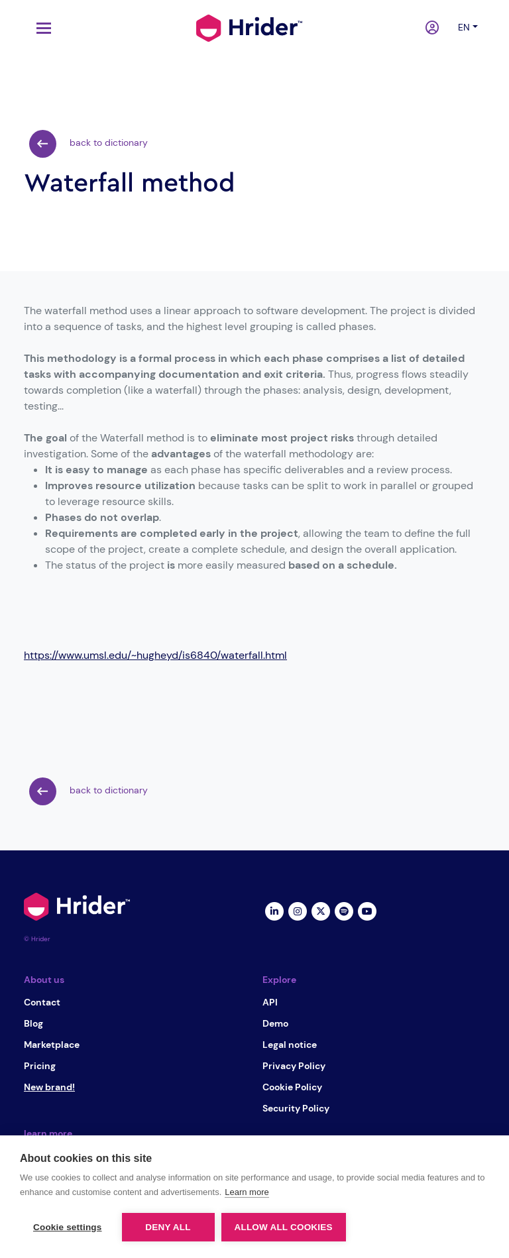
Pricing (40, 1066)
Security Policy (295, 1108)
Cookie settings (67, 1227)
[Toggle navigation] (40, 28)
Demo (275, 1023)
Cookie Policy (292, 1087)
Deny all (167, 1227)
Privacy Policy (293, 1066)
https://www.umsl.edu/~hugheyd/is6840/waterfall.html (155, 655)
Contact (42, 1002)
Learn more (246, 1192)
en (464, 27)
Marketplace (52, 1045)
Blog (33, 1023)
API (270, 1002)
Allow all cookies (284, 1227)
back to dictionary (88, 144)
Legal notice (289, 1045)
